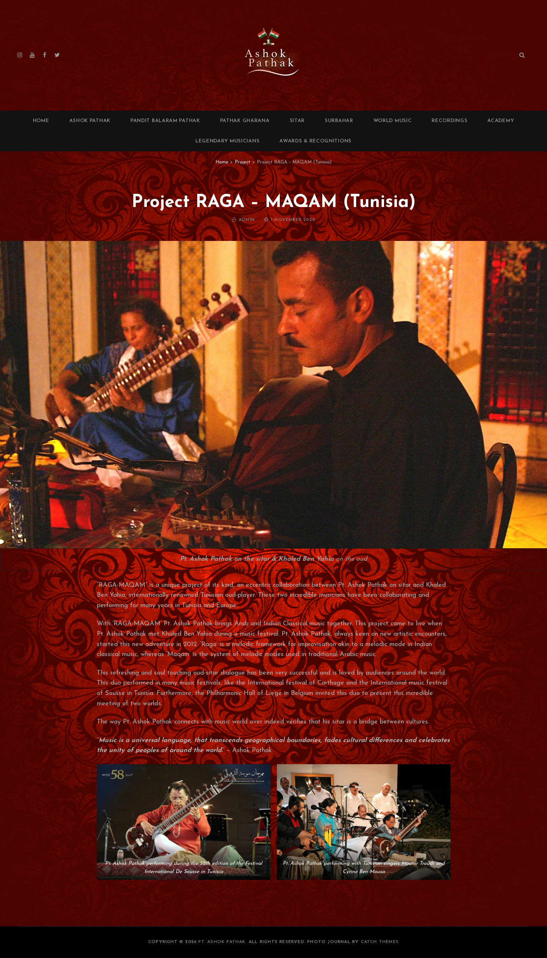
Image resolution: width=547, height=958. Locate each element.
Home (41, 120)
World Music (392, 120)
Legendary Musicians (227, 141)
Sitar (297, 120)
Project (242, 162)
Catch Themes (380, 942)
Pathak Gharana (245, 120)
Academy (500, 120)
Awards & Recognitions (315, 141)
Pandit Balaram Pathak (165, 120)
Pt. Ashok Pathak (221, 942)
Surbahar (339, 120)
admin (247, 220)
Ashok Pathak (89, 120)
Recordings (449, 120)
